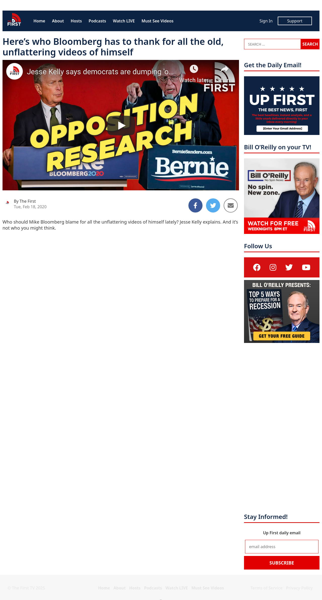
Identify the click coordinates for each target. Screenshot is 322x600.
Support (294, 21)
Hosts (76, 21)
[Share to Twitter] (213, 205)
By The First (25, 201)
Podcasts (97, 21)
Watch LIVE (124, 21)
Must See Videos (158, 21)
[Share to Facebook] (195, 205)
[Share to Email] (231, 205)
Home (39, 21)
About (58, 21)
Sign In (265, 21)
